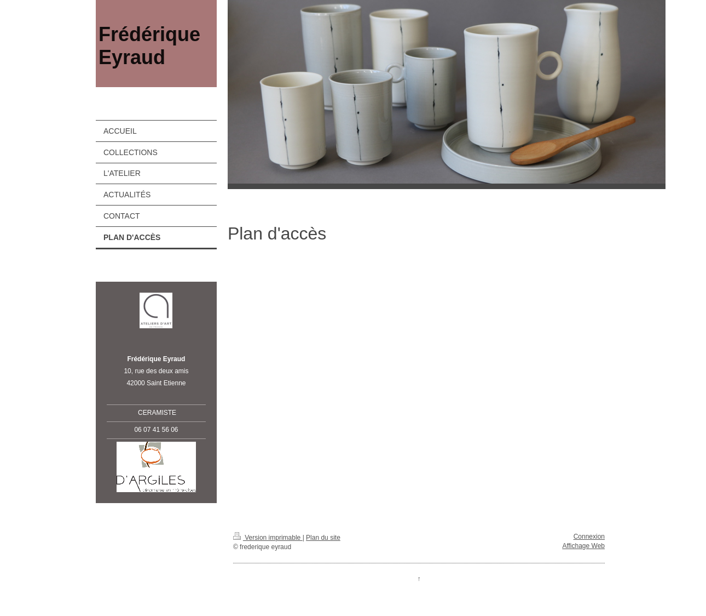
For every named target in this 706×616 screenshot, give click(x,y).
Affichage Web (583, 546)
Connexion (589, 536)
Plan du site (323, 537)
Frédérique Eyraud (149, 46)
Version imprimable (268, 537)
